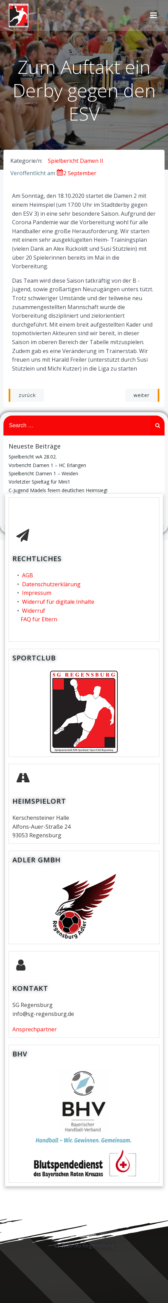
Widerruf (33, 610)
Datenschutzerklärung (51, 584)
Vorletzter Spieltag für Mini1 (39, 481)
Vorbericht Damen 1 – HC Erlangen (47, 465)
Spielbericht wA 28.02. (33, 456)
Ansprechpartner (34, 1029)
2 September (76, 173)
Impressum (36, 593)
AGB (27, 575)
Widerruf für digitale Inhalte (58, 601)
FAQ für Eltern (39, 619)
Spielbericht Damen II (75, 161)
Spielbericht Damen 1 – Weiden (43, 473)
